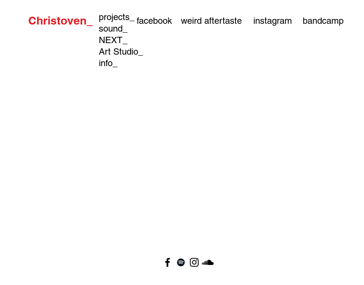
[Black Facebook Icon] (167, 262)
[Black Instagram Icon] (194, 262)
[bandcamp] (323, 20)
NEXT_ (113, 40)
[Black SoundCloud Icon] (208, 262)
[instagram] (272, 20)
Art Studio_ (121, 51)
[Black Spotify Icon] (181, 262)
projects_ (116, 17)
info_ (108, 63)
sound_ (113, 28)
